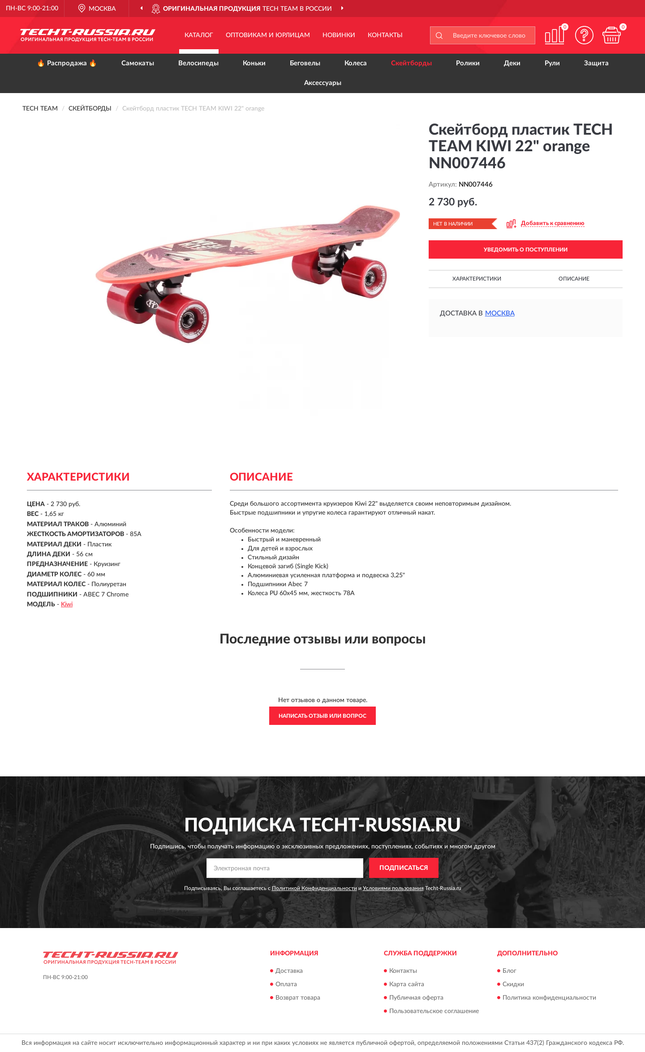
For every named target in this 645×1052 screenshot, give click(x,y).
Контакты (385, 35)
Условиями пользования (393, 888)
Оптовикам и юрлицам (268, 35)
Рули (552, 63)
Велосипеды (198, 63)
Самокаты (137, 63)
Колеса (355, 63)
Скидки (513, 984)
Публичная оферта (416, 998)
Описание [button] (574, 278)
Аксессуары (322, 83)
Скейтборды (411, 63)
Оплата (286, 984)
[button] (584, 35)
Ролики (468, 63)
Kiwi (67, 604)
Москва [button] (500, 313)
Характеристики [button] (476, 278)
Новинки (338, 35)
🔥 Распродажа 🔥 (67, 63)
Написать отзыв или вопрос (322, 716)
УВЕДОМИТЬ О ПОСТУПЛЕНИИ (526, 249)
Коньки (254, 63)
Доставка (289, 971)
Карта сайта (406, 984)
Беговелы (305, 63)
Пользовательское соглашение (434, 1011)
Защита (596, 63)
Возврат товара (297, 998)
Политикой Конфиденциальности (314, 888)
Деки (512, 63)
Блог (509, 971)
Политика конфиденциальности (549, 998)
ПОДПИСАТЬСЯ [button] (403, 868)
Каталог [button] (199, 35)
